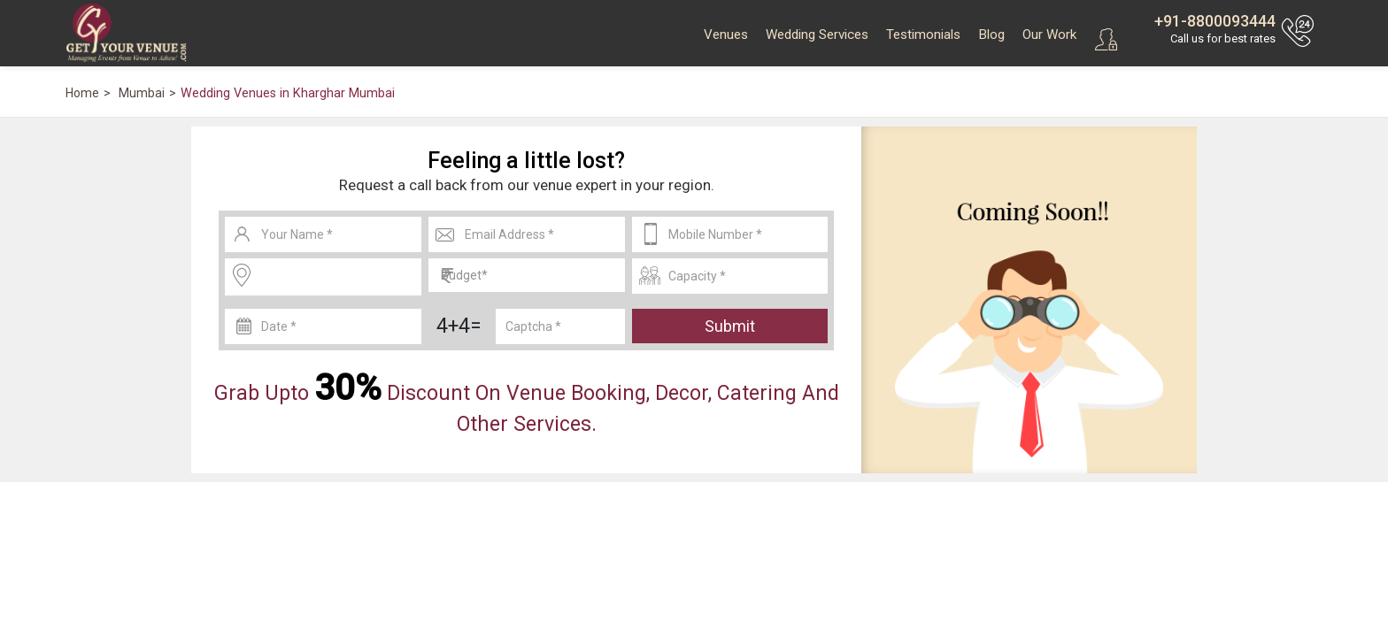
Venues (726, 34)
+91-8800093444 (1215, 21)
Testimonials (923, 34)
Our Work (1049, 34)
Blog (991, 34)
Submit (730, 326)
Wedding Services (817, 34)
